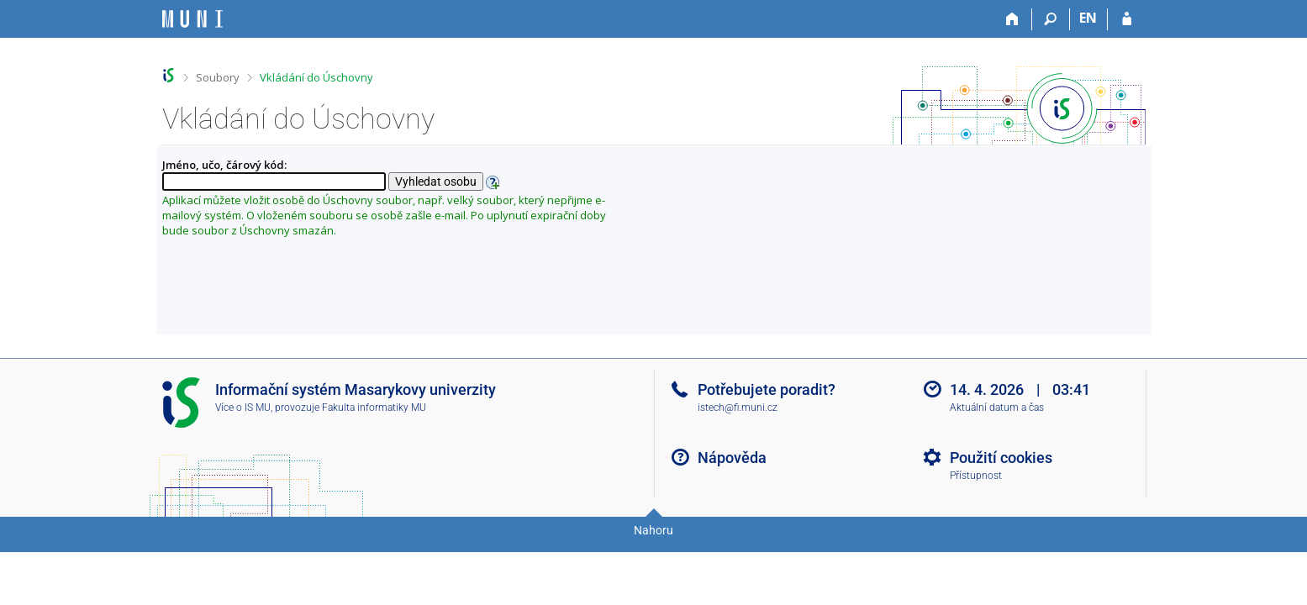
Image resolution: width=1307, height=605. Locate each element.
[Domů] (1013, 19)
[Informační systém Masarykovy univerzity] (192, 19)
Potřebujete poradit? (766, 389)
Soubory (218, 77)
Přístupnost (976, 475)
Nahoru (653, 530)
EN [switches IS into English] (1088, 17)
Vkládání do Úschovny (316, 77)
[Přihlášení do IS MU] (1127, 19)
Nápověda (732, 457)
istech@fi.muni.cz (737, 407)
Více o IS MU (243, 407)
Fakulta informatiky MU (374, 407)
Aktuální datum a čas (997, 407)
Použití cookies (1001, 457)
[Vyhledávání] (1051, 19)
